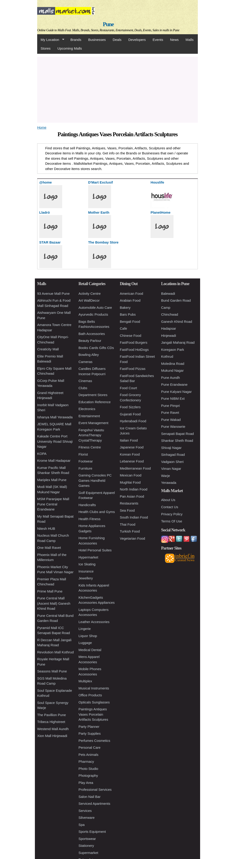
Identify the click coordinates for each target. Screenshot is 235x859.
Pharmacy (86, 761)
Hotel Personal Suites (95, 550)
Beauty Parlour (89, 341)
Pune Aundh (170, 378)
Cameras (85, 362)
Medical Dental (89, 650)
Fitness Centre (89, 447)
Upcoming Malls (69, 48)
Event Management (93, 423)
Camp (165, 307)
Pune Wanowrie (173, 426)
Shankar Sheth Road (177, 440)
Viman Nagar (171, 469)
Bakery (125, 307)
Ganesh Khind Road (176, 321)
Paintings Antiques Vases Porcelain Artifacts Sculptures (93, 714)
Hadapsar (168, 328)
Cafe (123, 328)
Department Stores (92, 395)
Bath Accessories (91, 334)
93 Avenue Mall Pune (53, 293)
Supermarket (88, 853)
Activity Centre (89, 293)
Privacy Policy (171, 514)
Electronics (86, 409)
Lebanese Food (132, 461)
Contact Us (169, 507)
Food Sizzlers (130, 407)
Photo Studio (88, 769)
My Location (50, 40)
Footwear (85, 461)
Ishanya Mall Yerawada (55, 417)
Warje (165, 476)
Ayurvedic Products (93, 314)
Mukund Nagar (172, 370)
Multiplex (85, 681)
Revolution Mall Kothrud (55, 652)
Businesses (97, 40)
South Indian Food (134, 517)
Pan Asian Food (132, 496)
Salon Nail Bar (89, 797)
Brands (75, 40)
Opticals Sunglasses (94, 702)
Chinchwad (169, 314)
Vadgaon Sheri (172, 462)
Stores (45, 48)
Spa (81, 825)
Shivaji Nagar (171, 448)
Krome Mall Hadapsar (53, 460)
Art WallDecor (89, 300)
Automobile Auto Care (95, 307)
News (174, 40)
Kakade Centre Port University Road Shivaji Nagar (55, 441)
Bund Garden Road (176, 300)
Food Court (128, 388)
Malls (189, 40)
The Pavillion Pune (51, 715)
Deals (117, 40)
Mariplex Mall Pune (52, 480)
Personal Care (89, 747)
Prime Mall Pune (49, 591)
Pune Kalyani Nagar (176, 392)
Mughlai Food (130, 482)
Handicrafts (87, 505)
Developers (137, 40)
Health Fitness (89, 519)
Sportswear (87, 839)
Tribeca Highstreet (51, 722)
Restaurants (129, 503)
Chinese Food (130, 335)
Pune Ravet (170, 412)
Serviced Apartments (94, 803)
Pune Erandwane (174, 384)
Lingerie (84, 629)
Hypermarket (88, 557)
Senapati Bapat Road (177, 434)
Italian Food (129, 440)
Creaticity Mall (48, 349)
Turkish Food (130, 531)
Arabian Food (130, 300)
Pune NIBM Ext (173, 398)
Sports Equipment (92, 831)
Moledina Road (172, 364)
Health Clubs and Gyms (96, 512)
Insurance (86, 571)
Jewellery (85, 578)
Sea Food (127, 510)
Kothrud (167, 356)
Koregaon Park (172, 350)
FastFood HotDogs (134, 350)
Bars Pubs (128, 314)
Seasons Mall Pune (52, 671)
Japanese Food (131, 447)
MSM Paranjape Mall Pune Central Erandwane (53, 504)
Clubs (82, 388)
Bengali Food (130, 321)
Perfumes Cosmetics (94, 741)
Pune (108, 24)
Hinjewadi (168, 335)
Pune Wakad (171, 420)
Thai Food (127, 524)
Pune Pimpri (170, 406)
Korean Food (130, 454)
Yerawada (168, 483)
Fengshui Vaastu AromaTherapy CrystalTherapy (91, 435)
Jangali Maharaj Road (178, 342)
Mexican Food (130, 475)
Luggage (85, 643)
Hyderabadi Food (133, 421)
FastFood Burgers (133, 342)
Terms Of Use (171, 521)
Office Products (90, 695)
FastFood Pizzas (132, 369)
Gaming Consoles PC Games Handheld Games (95, 480)
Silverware (86, 817)
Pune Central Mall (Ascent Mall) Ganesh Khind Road (53, 603)
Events (158, 40)
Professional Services (95, 789)
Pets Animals (88, 755)
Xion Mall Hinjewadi (52, 736)
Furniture (85, 468)
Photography (88, 775)
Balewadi (168, 293)
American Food (131, 293)
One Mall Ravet (49, 548)
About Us (168, 500)
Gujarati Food (130, 414)
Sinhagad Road (173, 454)
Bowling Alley (88, 355)
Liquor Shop (87, 636)
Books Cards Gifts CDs (96, 348)
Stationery (86, 846)
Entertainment (89, 416)
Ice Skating (86, 564)
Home (41, 127)
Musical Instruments (93, 688)
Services (85, 811)
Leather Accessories (93, 622)
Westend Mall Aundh (53, 729)
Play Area (85, 783)
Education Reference (94, 402)
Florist (83, 454)
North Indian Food (133, 489)
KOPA (42, 454)
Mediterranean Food (135, 468)
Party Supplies (89, 733)
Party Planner (88, 727)
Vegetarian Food (132, 538)
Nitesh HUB (46, 528)
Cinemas (85, 381)
